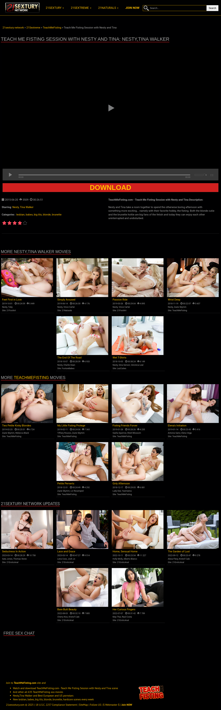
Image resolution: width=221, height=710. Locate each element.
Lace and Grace (66, 551)
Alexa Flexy (173, 559)
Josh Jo (71, 559)
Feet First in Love (12, 299)
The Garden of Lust (179, 551)
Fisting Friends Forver (125, 425)
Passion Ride (120, 299)
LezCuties (121, 368)
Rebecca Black (22, 433)
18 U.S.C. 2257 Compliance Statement (56, 704)
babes (29, 214)
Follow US (95, 704)
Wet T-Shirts (119, 357)
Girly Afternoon (121, 483)
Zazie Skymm (180, 307)
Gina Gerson (124, 365)
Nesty (15, 207)
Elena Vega (186, 433)
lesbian (20, 214)
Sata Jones (7, 559)
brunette (56, 214)
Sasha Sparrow (119, 433)
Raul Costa (127, 617)
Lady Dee (117, 491)
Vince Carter (69, 307)
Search (212, 8)
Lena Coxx (62, 559)
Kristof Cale (184, 559)
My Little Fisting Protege (71, 425)
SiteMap (83, 704)
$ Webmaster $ (111, 704)
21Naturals (67, 310)
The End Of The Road (69, 357)
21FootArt (11, 310)
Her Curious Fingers (124, 609)
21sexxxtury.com (15, 704)
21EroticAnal (12, 562)
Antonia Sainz (174, 433)
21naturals (108, 7)
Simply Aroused (66, 299)
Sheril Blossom (134, 433)
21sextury (55, 7)
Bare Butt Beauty (66, 609)
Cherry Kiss (62, 617)
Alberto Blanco (130, 559)
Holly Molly (118, 559)
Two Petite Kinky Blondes (16, 425)
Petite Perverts (65, 483)
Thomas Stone (20, 559)
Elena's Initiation (177, 425)
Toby (10, 307)
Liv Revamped (77, 491)
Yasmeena (127, 491)
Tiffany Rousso (64, 433)
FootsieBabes (68, 368)
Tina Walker (26, 207)
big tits (38, 214)
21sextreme (81, 7)
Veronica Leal (137, 365)
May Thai (117, 617)
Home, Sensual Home (125, 551)
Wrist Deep (174, 299)
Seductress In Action (14, 551)
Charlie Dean (69, 365)
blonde (47, 214)
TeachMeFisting (179, 310)
